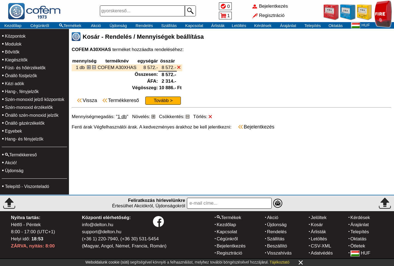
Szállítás (169, 25)
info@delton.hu (97, 224)
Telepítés (312, 25)
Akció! (11, 162)
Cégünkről (39, 25)
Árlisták (218, 25)
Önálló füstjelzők (21, 75)
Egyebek (13, 131)
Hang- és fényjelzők (24, 139)
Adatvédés (322, 253)
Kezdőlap (13, 25)
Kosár (317, 224)
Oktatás (336, 25)
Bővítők (12, 52)
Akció (96, 25)
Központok (15, 36)
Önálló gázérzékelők (25, 123)
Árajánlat (288, 25)
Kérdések (262, 25)
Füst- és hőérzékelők (25, 67)
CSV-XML (321, 246)
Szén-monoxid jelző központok (34, 99)
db (82, 67)
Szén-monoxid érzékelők (29, 107)
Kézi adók (14, 83)
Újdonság (118, 25)
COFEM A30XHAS (117, 67)
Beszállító (277, 246)
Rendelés (144, 25)
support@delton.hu (101, 231)
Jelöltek (319, 217)
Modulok (13, 44)
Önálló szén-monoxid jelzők (32, 115)
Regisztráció (229, 253)
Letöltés (239, 25)
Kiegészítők (16, 60)
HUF (360, 253)
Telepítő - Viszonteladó (27, 186)
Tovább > (163, 100)
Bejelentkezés (231, 246)
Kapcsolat (194, 25)
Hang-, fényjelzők (22, 91)
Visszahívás (279, 253)
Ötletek (357, 246)
